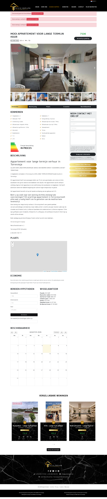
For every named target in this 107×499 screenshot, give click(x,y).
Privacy (57, 487)
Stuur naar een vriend (83, 172)
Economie (66, 107)
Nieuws (74, 7)
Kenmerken (15, 106)
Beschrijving (33, 107)
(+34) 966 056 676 (52, 474)
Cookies (61, 487)
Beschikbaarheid (86, 107)
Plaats (48, 107)
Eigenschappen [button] (54, 7)
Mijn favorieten (91, 7)
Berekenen (24, 315)
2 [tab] (54, 444)
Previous (12, 68)
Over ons (44, 7)
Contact (81, 7)
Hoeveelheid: (14, 293)
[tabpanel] (25, 422)
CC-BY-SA (64, 271)
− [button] (12, 245)
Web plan (66, 487)
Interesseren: (14, 300)
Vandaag (56, 332)
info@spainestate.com (67, 474)
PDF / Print (83, 176)
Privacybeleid (73, 149)
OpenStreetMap (54, 271)
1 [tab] (52, 444)
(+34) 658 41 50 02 (41, 474)
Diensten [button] (66, 7)
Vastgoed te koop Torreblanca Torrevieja (31, 494)
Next (95, 68)
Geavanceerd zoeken (37, 13)
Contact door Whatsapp (83, 164)
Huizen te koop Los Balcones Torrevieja (75, 494)
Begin (37, 7)
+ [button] (12, 243)
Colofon (52, 487)
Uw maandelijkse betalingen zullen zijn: (21, 318)
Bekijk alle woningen (53, 449)
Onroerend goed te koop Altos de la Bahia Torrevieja (31, 492)
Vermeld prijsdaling (83, 38)
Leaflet (44, 271)
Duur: (12, 307)
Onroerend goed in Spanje (17, 222)
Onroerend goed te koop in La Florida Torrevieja (75, 492)
